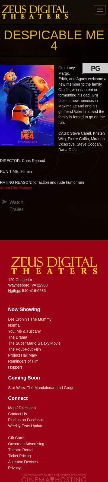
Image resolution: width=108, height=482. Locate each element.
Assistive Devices (23, 462)
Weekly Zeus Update (25, 426)
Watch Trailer (11, 206)
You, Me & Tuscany (24, 331)
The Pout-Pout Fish (24, 349)
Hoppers (15, 367)
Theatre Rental (20, 450)
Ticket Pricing (19, 456)
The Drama (17, 337)
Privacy (14, 468)
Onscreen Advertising (26, 444)
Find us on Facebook (26, 420)
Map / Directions (22, 408)
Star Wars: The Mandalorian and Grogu (41, 387)
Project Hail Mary (22, 355)
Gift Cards (16, 438)
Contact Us (17, 414)
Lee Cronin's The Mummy (30, 319)
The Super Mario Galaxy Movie (34, 343)
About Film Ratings (16, 188)
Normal (14, 325)
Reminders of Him (23, 361)
